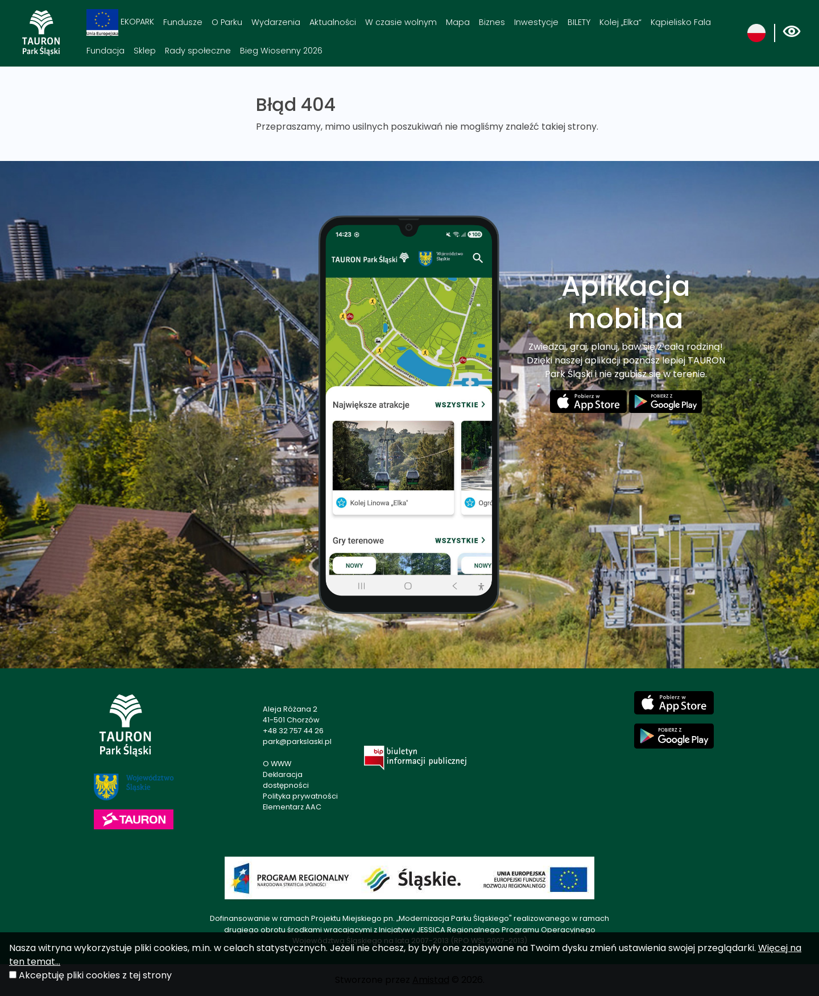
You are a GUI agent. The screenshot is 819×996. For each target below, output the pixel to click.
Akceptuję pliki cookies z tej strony (95, 975)
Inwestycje (536, 22)
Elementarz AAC (292, 807)
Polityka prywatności (300, 796)
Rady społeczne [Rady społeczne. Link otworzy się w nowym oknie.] (198, 50)
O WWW (277, 763)
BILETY (579, 22)
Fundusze (182, 22)
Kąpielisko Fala (681, 22)
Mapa (458, 22)
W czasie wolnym (401, 22)
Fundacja (105, 50)
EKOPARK (120, 22)
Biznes (492, 22)
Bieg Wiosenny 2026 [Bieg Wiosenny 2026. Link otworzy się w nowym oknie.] (281, 50)
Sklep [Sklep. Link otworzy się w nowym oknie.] (145, 50)
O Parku (227, 22)
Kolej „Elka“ (620, 22)
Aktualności (332, 22)
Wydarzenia (275, 22)
